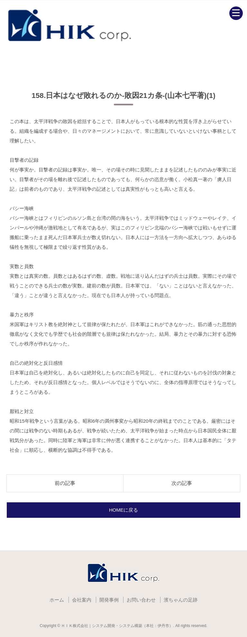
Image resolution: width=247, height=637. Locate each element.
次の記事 (181, 483)
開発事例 (109, 600)
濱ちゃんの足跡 (180, 600)
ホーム (57, 600)
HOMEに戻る (123, 510)
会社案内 (81, 600)
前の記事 (65, 483)
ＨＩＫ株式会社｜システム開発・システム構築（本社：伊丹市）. (117, 625)
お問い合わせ (141, 600)
